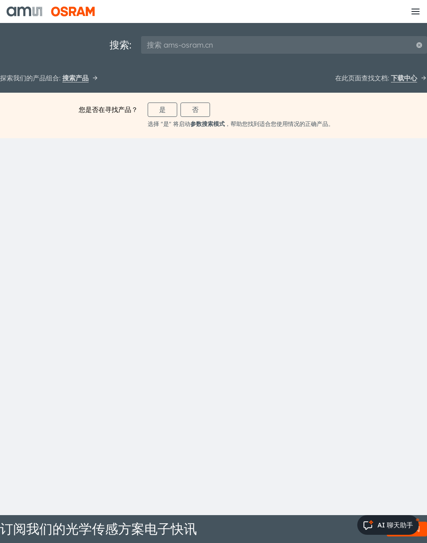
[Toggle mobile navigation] (415, 11)
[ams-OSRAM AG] (51, 11)
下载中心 (409, 78)
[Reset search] (419, 44)
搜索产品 (80, 78)
